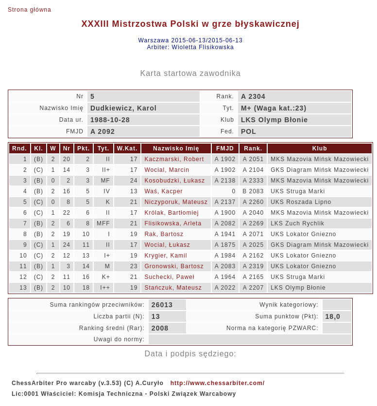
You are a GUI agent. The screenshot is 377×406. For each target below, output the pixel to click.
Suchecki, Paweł (169, 277)
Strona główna (29, 9)
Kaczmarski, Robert (174, 159)
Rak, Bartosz (164, 234)
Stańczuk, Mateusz (173, 287)
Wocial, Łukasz (167, 244)
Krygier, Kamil (165, 255)
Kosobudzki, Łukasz (174, 180)
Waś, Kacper (163, 191)
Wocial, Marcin (166, 169)
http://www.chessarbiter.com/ (218, 383)
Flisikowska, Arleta (173, 223)
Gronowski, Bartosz (174, 266)
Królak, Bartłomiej (171, 212)
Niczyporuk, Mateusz (175, 202)
